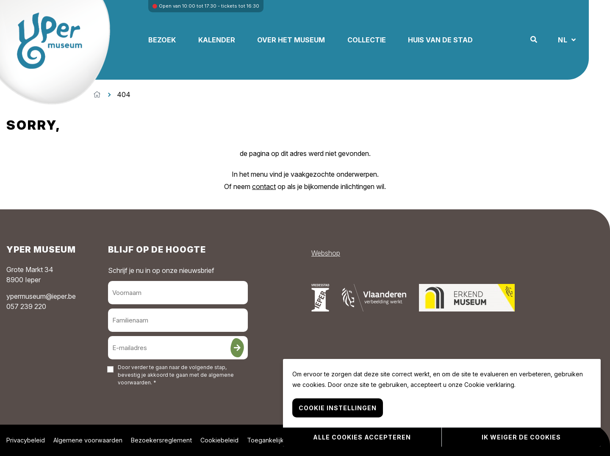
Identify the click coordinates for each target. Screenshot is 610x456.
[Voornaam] (178, 292)
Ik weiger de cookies (521, 437)
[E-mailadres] (178, 347)
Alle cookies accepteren (362, 437)
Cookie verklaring (489, 385)
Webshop (325, 253)
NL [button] (564, 39)
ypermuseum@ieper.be (41, 296)
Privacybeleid (25, 440)
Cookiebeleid (219, 440)
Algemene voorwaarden (87, 440)
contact (264, 186)
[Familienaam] (178, 320)
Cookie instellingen (338, 408)
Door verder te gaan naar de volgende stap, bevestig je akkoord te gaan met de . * (176, 375)
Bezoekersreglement (161, 440)
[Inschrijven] (237, 347)
